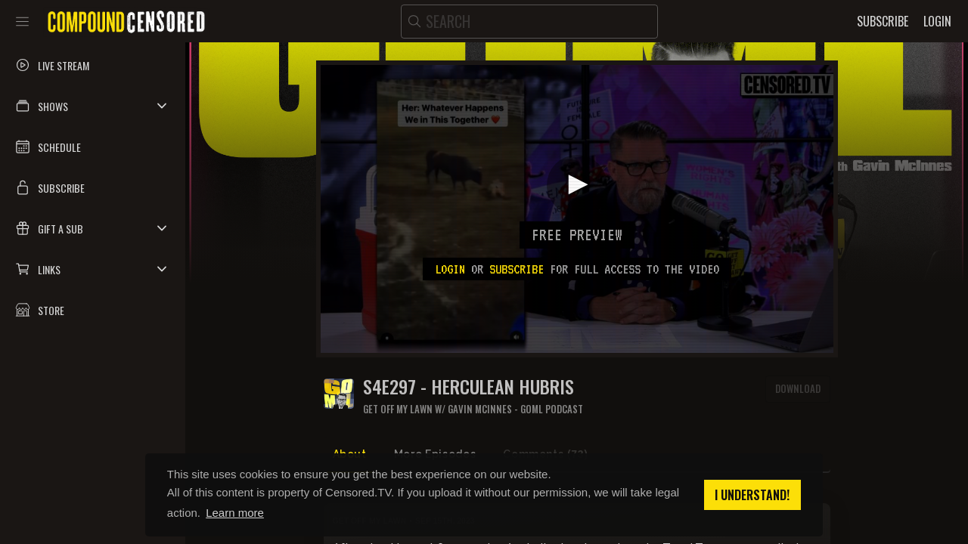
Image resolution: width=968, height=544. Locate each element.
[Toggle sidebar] (22, 21)
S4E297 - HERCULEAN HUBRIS (468, 386)
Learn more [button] (235, 512)
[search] (529, 22)
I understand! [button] (752, 495)
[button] (93, 105)
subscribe (516, 269)
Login (450, 269)
